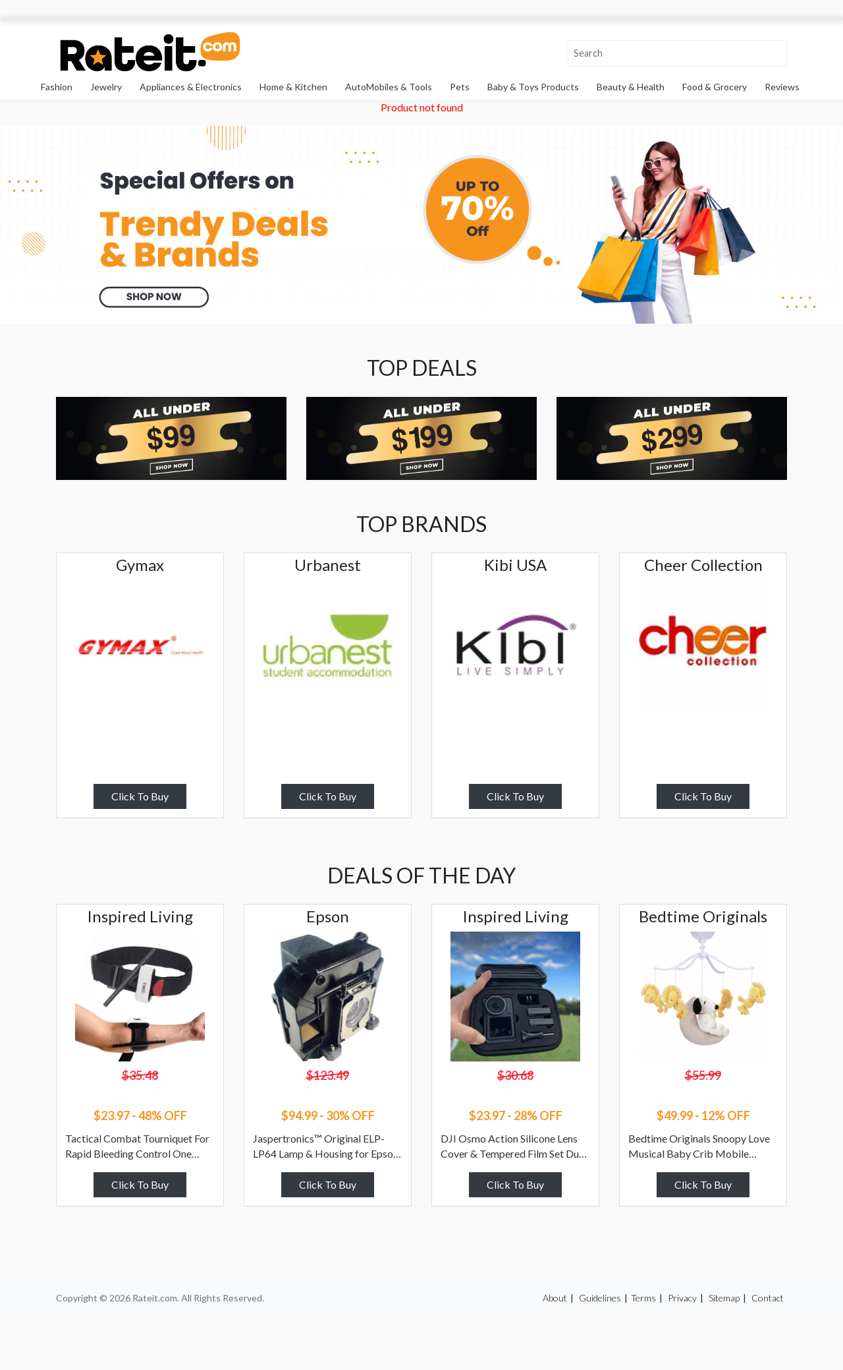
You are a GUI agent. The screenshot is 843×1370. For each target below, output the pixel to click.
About (555, 1297)
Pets (460, 86)
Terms (643, 1297)
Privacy (682, 1297)
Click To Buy (140, 796)
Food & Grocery (714, 86)
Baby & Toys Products (533, 86)
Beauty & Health (631, 86)
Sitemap (724, 1297)
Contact (767, 1297)
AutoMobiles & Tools (388, 86)
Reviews (782, 86)
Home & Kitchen (293, 86)
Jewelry (106, 86)
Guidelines (600, 1297)
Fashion (56, 86)
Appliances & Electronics (191, 86)
